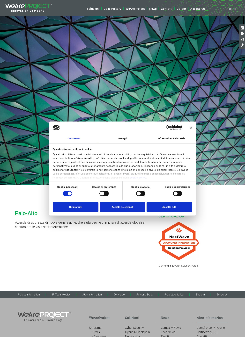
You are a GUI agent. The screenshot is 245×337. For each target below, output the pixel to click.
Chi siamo (95, 327)
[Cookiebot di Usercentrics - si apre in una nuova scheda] (168, 127)
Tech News (168, 332)
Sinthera (200, 294)
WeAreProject (135, 8)
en (230, 8)
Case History (112, 8)
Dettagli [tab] (122, 138)
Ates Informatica (92, 294)
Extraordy (222, 294)
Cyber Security (134, 327)
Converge (119, 294)
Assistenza (198, 8)
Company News (171, 327)
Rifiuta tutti (75, 207)
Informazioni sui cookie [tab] (171, 138)
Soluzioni (93, 8)
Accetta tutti (169, 207)
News (153, 8)
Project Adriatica (174, 294)
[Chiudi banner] (191, 128)
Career (181, 8)
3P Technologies (61, 294)
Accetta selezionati (122, 207)
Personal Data (144, 294)
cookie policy (138, 177)
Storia (97, 332)
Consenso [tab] (74, 138)
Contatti (166, 8)
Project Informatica (28, 294)
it (235, 8)
